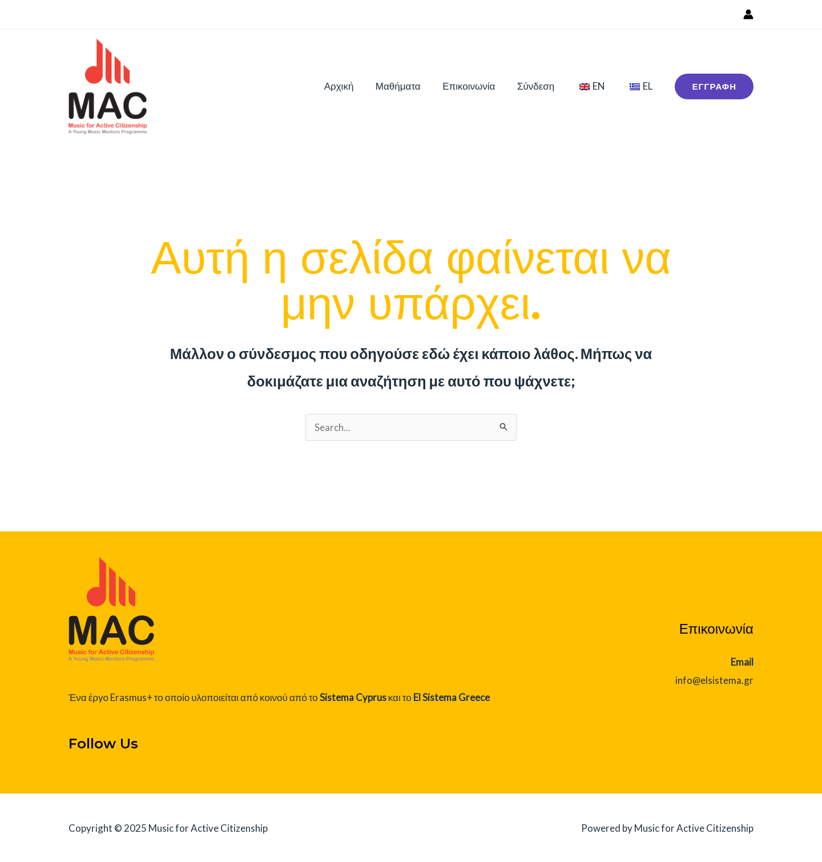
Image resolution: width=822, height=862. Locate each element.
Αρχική (353, 86)
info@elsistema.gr (714, 680)
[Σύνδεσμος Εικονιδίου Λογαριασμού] (748, 14)
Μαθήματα (409, 86)
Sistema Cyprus (353, 697)
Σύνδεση (542, 86)
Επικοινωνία (478, 86)
